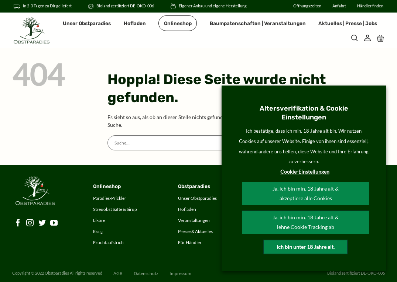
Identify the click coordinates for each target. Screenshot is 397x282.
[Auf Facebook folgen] (18, 223)
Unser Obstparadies (87, 23)
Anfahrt (339, 6)
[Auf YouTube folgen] (54, 223)
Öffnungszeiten (307, 6)
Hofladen (135, 23)
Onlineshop (178, 23)
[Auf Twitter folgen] (42, 223)
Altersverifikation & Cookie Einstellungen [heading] (304, 112)
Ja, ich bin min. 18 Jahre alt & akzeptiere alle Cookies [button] (306, 193)
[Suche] (354, 38)
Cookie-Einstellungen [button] (304, 171)
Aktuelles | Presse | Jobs (347, 23)
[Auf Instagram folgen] (30, 223)
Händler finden (370, 6)
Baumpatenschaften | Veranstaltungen (258, 23)
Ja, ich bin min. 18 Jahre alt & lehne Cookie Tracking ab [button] (306, 222)
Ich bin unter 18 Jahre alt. (306, 247)
